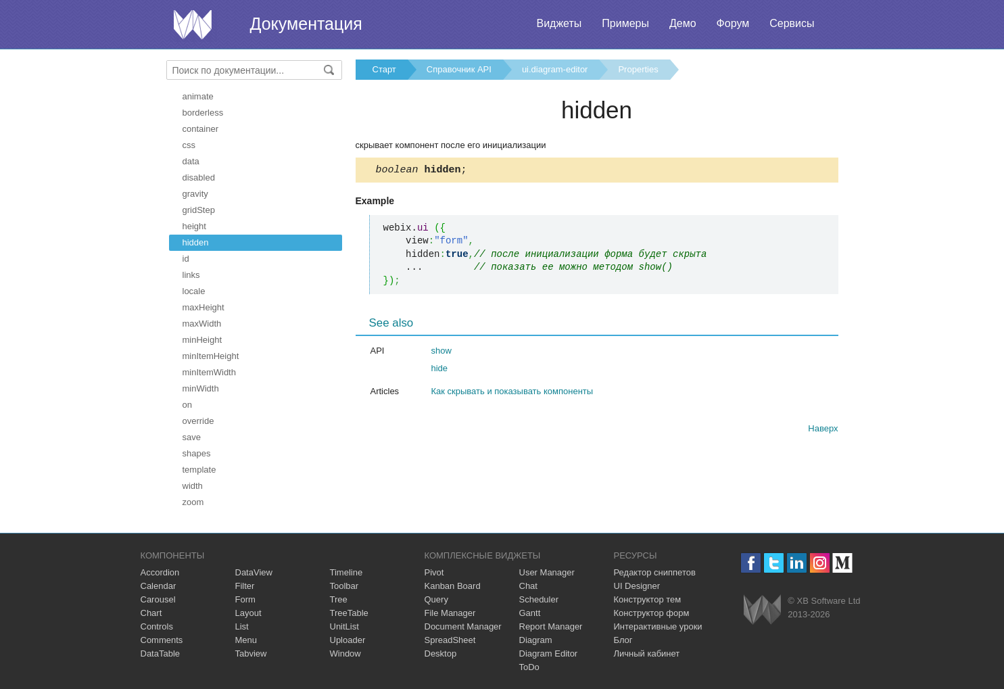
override (198, 421)
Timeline (346, 572)
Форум (733, 23)
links (191, 275)
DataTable (161, 653)
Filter (245, 586)
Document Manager (463, 626)
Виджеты (558, 23)
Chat (528, 586)
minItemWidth (209, 372)
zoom (193, 502)
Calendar (158, 586)
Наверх (823, 430)
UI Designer (637, 586)
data (191, 161)
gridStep (199, 210)
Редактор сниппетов (655, 572)
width (193, 486)
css (189, 145)
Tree (339, 599)
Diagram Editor (548, 653)
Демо (682, 23)
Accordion (160, 572)
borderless (203, 113)
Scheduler (539, 599)
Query (436, 599)
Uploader (348, 640)
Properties (638, 69)
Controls (157, 626)
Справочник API (459, 69)
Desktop (441, 653)
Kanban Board (453, 586)
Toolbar (344, 586)
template (199, 470)
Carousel (158, 599)
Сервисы (791, 23)
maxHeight (203, 307)
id (186, 259)
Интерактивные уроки (658, 626)
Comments (162, 640)
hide (439, 370)
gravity (195, 194)
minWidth (201, 388)
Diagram (535, 640)
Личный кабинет (647, 653)
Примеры (625, 23)
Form (245, 599)
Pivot (434, 572)
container (200, 129)
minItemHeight (211, 356)
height (194, 226)
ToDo (529, 667)
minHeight (202, 340)
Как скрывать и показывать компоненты (512, 393)
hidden (196, 242)
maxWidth (202, 323)
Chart (151, 613)
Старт (384, 69)
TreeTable (349, 613)
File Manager (450, 613)
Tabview (251, 653)
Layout (248, 613)
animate (198, 96)
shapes (197, 453)
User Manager (547, 572)
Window (345, 653)
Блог (623, 640)
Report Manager (551, 626)
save (192, 437)
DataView (253, 572)
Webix (762, 609)
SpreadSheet (450, 640)
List (242, 626)
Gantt (530, 613)
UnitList (344, 626)
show (441, 353)
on (187, 405)
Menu (246, 640)
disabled (199, 177)
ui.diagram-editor (555, 69)
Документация (306, 23)
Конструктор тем (648, 599)
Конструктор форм (652, 613)
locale (194, 291)
